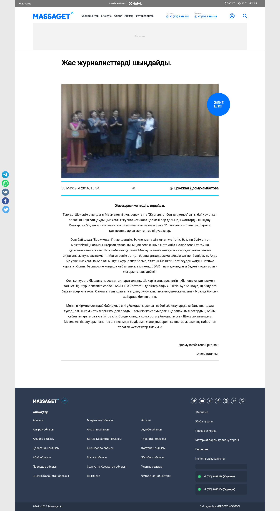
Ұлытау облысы (151, 466)
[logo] (53, 16)
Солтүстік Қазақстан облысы (106, 466)
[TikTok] (194, 401)
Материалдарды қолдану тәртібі (217, 440)
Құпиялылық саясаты (210, 458)
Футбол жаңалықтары (156, 476)
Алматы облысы (98, 429)
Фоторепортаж (145, 15)
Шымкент (93, 476)
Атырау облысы (43, 429)
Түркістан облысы (153, 438)
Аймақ (128, 15)
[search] (245, 16)
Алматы (38, 420)
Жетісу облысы (97, 457)
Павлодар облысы (45, 466)
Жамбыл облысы (152, 457)
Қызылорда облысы (100, 448)
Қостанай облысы (153, 448)
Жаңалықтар (90, 15)
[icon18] (64, 401)
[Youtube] (202, 401)
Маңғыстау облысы (100, 420)
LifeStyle (106, 15)
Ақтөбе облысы (151, 429)
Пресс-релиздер (205, 430)
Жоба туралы (204, 421)
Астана (146, 420)
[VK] (210, 401)
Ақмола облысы (43, 438)
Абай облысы (42, 457)
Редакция (201, 449)
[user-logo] (232, 16)
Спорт (118, 15)
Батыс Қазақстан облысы (104, 438)
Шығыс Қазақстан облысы (51, 476)
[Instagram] (226, 401)
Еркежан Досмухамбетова (194, 188)
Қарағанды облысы (46, 448)
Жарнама (25, 3)
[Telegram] (234, 401)
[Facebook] (218, 401)
